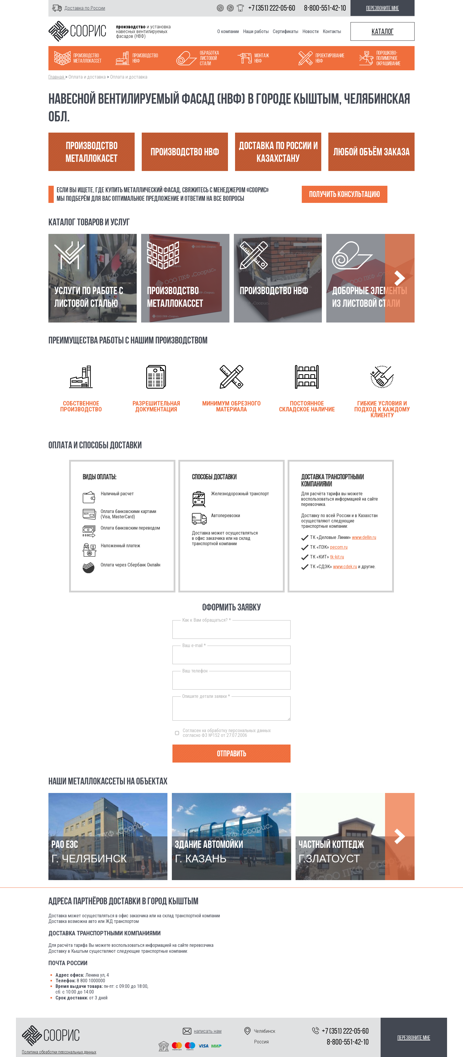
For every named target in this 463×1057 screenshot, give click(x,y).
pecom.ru (339, 547)
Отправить (231, 753)
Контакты (332, 31)
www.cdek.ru (345, 566)
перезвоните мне (382, 8)
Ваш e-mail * (194, 645)
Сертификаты (285, 31)
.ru (337, 557)
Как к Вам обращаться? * (206, 620)
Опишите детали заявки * (206, 696)
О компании (228, 31)
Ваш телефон (195, 671)
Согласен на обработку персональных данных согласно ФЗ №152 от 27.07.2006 (223, 733)
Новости (310, 31)
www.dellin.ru (364, 537)
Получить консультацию (344, 194)
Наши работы (256, 31)
